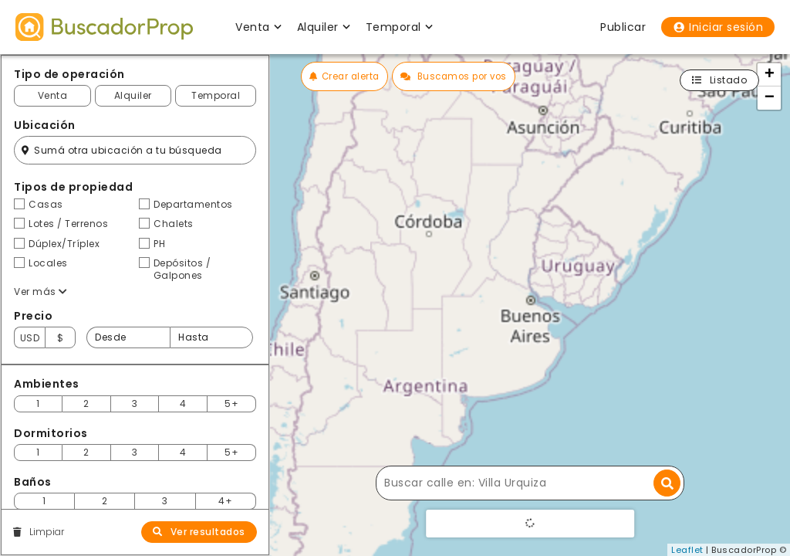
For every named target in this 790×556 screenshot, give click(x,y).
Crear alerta (344, 76)
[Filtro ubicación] (135, 150)
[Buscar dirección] (666, 483)
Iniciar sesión (718, 27)
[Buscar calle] (530, 483)
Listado (719, 79)
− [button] (770, 98)
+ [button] (770, 74)
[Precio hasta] (211, 337)
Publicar (623, 27)
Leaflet (687, 550)
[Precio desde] (128, 337)
